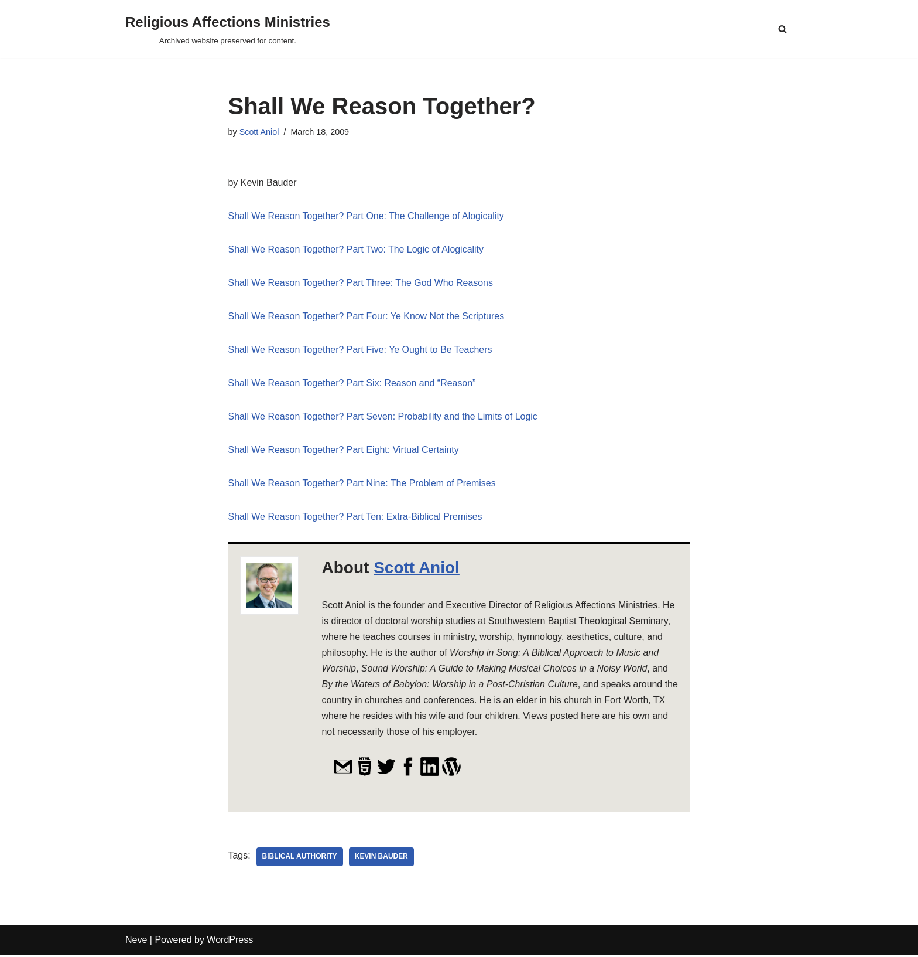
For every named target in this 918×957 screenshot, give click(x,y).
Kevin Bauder (381, 859)
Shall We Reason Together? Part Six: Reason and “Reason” (352, 384)
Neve (136, 942)
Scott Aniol (259, 132)
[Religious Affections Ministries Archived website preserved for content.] (227, 29)
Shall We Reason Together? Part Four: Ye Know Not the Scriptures (366, 317)
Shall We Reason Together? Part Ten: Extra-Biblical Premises (356, 518)
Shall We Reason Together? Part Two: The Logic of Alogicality (356, 249)
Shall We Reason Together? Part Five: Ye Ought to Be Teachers (361, 350)
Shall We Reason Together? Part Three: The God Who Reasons (361, 283)
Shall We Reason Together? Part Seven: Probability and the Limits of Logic (383, 417)
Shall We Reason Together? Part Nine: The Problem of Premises (362, 484)
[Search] (782, 29)
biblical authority (300, 859)
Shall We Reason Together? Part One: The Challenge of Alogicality (366, 216)
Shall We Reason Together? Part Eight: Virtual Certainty (344, 450)
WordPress (230, 942)
